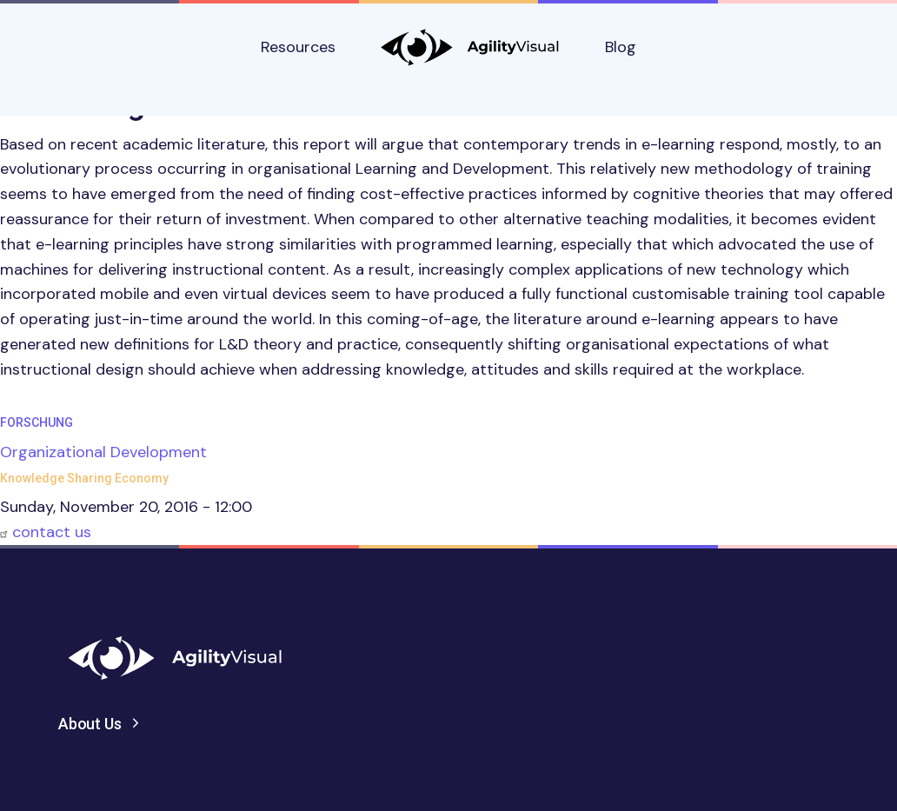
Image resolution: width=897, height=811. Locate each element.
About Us (90, 724)
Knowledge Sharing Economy (84, 478)
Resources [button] (298, 47)
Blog (620, 47)
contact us (51, 532)
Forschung (36, 422)
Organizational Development (103, 452)
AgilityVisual (470, 47)
